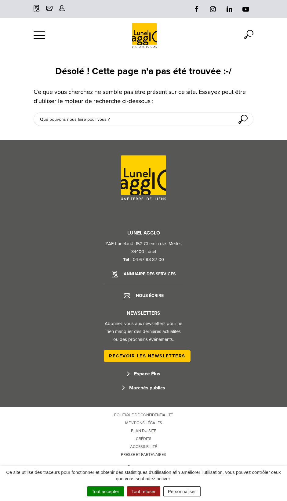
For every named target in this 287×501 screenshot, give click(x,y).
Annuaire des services (144, 274)
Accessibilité (143, 446)
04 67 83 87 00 (148, 259)
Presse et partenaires (143, 454)
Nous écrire (144, 296)
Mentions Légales (143, 422)
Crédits (143, 438)
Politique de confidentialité (143, 415)
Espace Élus (143, 374)
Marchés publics (143, 388)
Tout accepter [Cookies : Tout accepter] (105, 491)
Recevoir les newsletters (147, 356)
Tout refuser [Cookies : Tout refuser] (144, 491)
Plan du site (143, 430)
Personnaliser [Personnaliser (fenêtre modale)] (182, 491)
